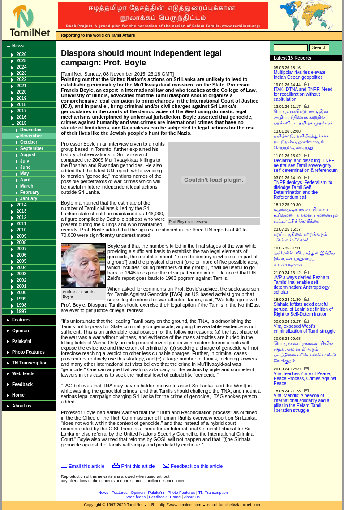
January (28, 198)
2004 (21, 267)
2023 (21, 73)
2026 (21, 54)
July (24, 161)
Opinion (20, 330)
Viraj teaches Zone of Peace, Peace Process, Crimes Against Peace (305, 378)
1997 (21, 311)
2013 (21, 211)
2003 (21, 273)
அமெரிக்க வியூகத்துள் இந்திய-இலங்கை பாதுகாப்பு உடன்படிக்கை (305, 258)
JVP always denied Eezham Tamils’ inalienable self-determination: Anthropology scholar (302, 285)
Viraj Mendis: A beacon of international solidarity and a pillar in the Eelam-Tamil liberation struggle (302, 403)
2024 (21, 66)
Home (18, 395)
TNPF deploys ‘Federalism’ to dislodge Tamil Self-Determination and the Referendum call (303, 190)
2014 (21, 204)
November (31, 135)
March (26, 186)
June (25, 167)
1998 (21, 305)
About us (21, 405)
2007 (21, 248)
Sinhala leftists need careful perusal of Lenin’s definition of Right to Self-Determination (303, 309)
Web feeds (23, 373)
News (18, 45)
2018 (21, 104)
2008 (21, 242)
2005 (21, 261)
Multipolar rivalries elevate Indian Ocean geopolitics (300, 75)
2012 (21, 217)
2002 (21, 280)
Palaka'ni (21, 341)
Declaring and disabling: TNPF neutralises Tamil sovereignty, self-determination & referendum (306, 165)
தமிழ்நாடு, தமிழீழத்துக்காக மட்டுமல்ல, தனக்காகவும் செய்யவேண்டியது (301, 141)
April (25, 179)
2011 (21, 223)
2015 (21, 123)
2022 (21, 79)
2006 (21, 255)
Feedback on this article (197, 466)
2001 (21, 286)
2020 (21, 92)
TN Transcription (29, 362)
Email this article (86, 466)
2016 (21, 117)
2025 (21, 60)
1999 (21, 298)
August (27, 154)
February (29, 192)
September (31, 148)
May (24, 173)
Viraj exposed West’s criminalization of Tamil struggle (305, 329)
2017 (21, 110)
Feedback (22, 384)
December (31, 129)
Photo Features (28, 352)
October (28, 142)
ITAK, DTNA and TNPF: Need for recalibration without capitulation (303, 94)
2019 (21, 98)
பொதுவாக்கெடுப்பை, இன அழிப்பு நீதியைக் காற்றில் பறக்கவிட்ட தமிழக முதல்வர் (303, 117)
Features (21, 319)
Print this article (138, 466)
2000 (21, 292)
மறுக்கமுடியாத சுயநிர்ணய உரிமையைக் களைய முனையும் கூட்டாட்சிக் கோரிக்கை (306, 215)
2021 (21, 85)
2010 (21, 229)
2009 (21, 236)
